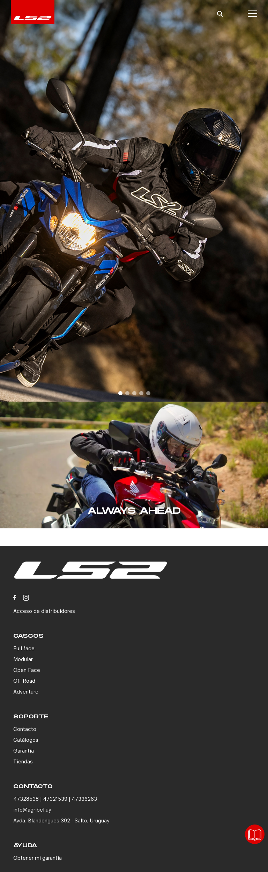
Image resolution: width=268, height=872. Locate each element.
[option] (134, 201)
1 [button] (120, 393)
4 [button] (141, 393)
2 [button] (127, 393)
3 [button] (134, 393)
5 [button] (148, 393)
